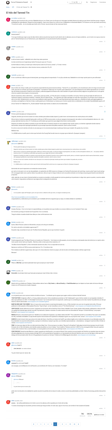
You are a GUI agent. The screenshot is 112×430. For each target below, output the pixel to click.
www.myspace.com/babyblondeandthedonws (88, 306)
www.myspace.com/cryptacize (25, 312)
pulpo (12, 342)
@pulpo (13, 376)
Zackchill (13, 75)
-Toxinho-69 (14, 281)
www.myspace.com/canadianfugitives (38, 301)
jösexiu (13, 85)
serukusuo (14, 32)
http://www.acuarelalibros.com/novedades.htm (24, 197)
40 (74, 424)
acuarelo (13, 111)
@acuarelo (14, 143)
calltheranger (14, 141)
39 (70, 424)
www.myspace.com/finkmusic (75, 329)
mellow (13, 57)
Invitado (13, 46)
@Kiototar (14, 345)
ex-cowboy (14, 18)
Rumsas (13, 187)
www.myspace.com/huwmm (24, 322)
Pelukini (13, 270)
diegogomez (14, 373)
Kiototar (13, 222)
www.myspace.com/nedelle (93, 316)
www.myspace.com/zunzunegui (87, 335)
